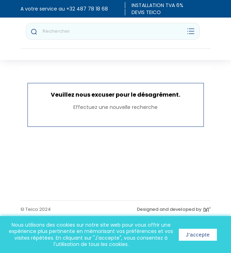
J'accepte (198, 235)
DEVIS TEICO (146, 12)
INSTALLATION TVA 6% (157, 5)
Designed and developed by (174, 209)
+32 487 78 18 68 (87, 8)
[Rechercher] (113, 31)
